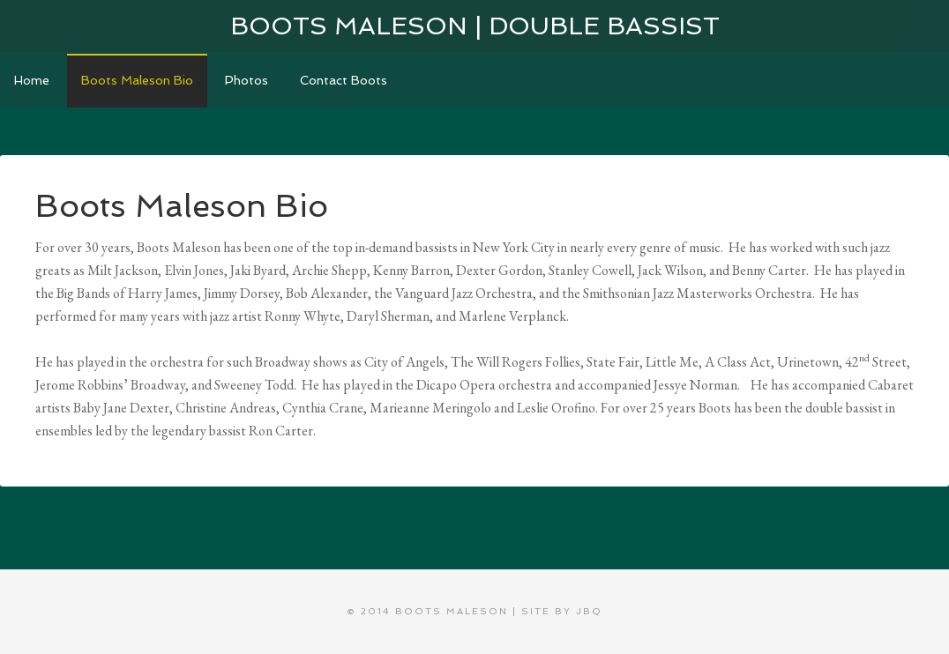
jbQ (589, 611)
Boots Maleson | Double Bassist (475, 26)
